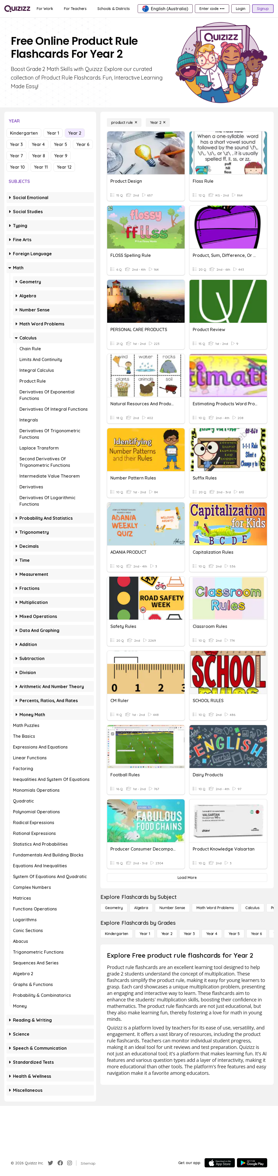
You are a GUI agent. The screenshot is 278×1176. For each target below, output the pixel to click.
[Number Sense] (172, 907)
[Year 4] (212, 933)
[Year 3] (189, 933)
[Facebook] (60, 1163)
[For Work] (44, 8)
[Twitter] (50, 1163)
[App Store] (220, 1162)
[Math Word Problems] (215, 907)
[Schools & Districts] (113, 8)
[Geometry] (113, 907)
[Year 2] (158, 122)
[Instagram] (69, 1163)
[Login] (240, 8)
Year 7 (16, 155)
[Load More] (187, 877)
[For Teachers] (75, 8)
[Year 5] (234, 933)
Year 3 (16, 144)
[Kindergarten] (116, 933)
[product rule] (124, 122)
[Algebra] (141, 907)
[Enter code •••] (212, 8)
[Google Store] (252, 1162)
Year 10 (17, 167)
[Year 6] (256, 933)
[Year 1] (144, 933)
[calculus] (252, 907)
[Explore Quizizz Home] (17, 8)
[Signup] (263, 8)
